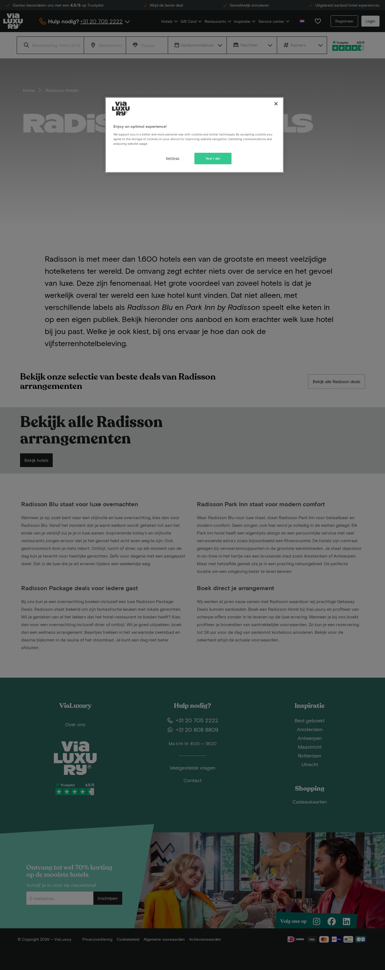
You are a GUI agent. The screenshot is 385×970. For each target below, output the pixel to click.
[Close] (276, 104)
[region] (194, 135)
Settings (173, 158)
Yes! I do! (213, 158)
